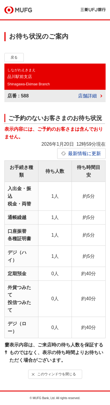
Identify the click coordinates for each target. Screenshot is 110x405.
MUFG (18, 10)
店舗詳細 (87, 95)
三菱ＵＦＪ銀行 (93, 9)
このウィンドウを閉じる (53, 374)
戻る (14, 57)
